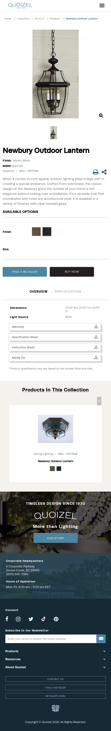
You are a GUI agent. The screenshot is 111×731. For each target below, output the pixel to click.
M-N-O (39, 18)
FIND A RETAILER (24, 271)
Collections (23, 18)
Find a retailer (55, 687)
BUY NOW (72, 271)
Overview (39, 291)
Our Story (55, 538)
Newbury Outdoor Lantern (82, 18)
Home (7, 18)
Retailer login (55, 696)
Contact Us (55, 679)
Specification (68, 291)
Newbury (55, 18)
